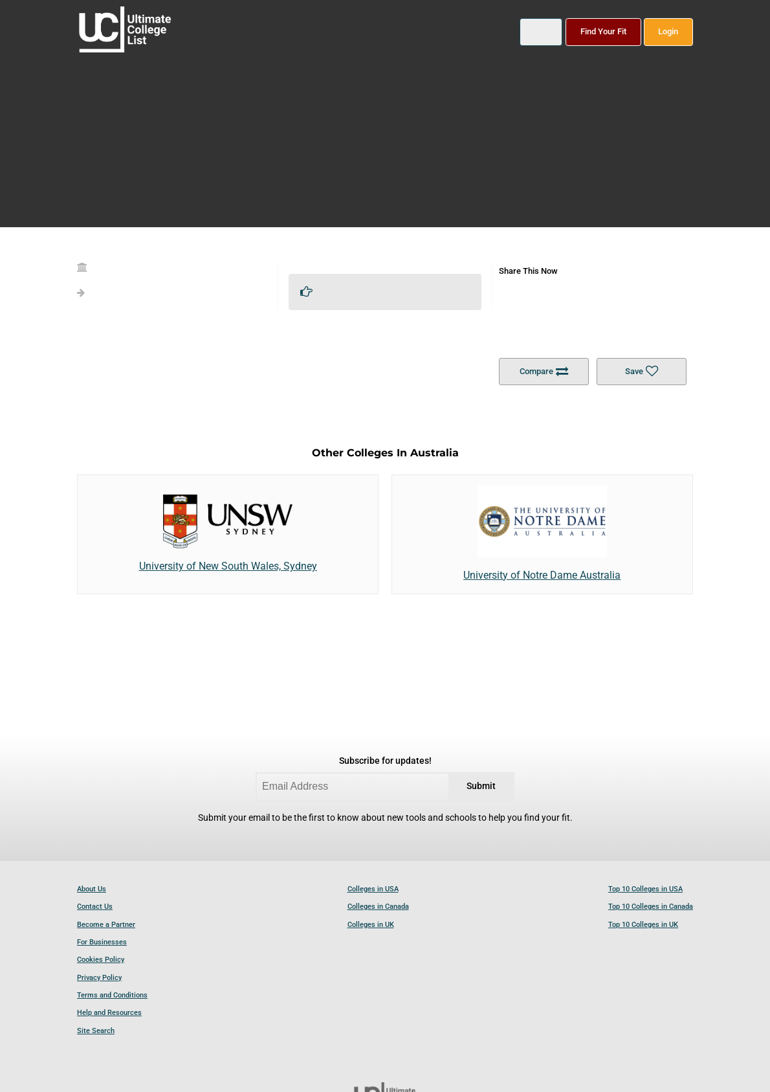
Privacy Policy (99, 978)
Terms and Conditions (112, 995)
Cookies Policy (100, 959)
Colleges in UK (370, 924)
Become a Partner (106, 924)
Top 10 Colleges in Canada (650, 906)
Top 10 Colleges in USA (645, 889)
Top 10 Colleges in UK (643, 924)
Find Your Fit (603, 31)
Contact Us (95, 906)
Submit (481, 786)
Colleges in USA (373, 889)
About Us (91, 889)
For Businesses (102, 942)
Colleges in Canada (378, 906)
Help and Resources (109, 1012)
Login (668, 31)
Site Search (96, 1031)
